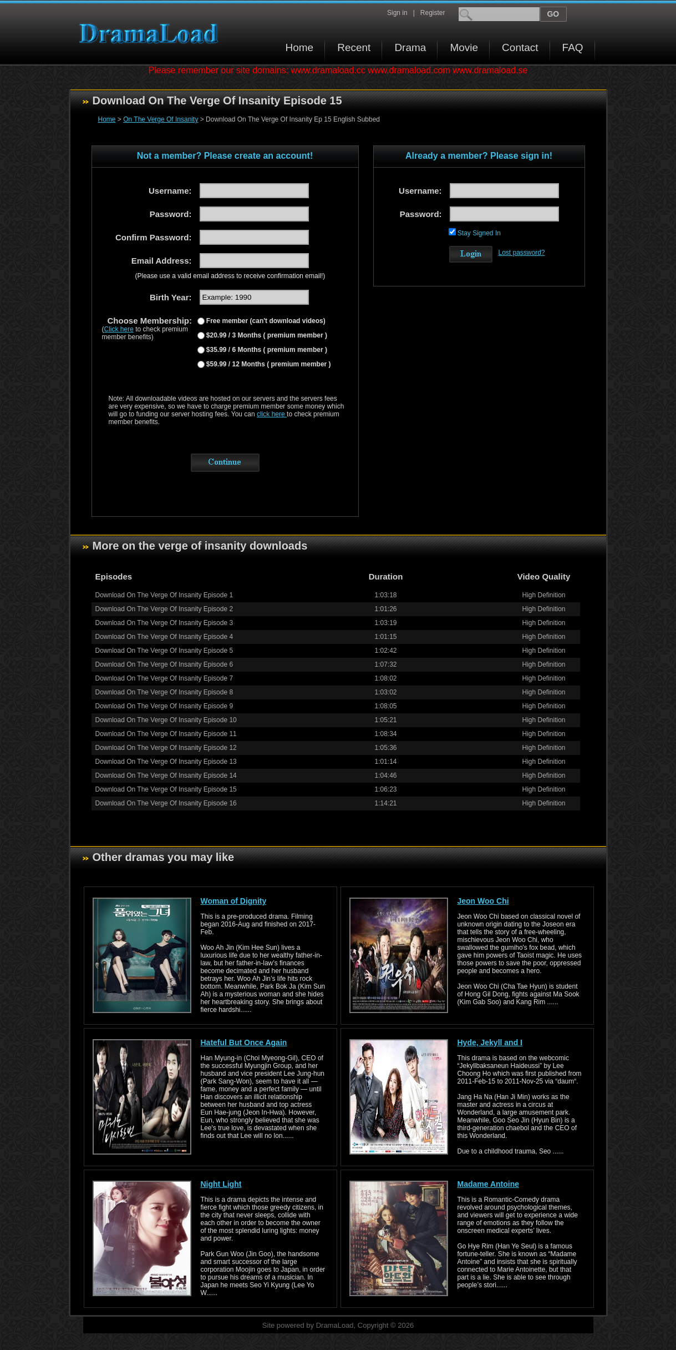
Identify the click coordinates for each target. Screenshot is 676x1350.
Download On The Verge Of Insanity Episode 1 (164, 595)
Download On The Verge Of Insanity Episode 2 (164, 609)
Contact (520, 47)
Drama (410, 47)
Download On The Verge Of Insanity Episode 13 (166, 761)
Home (300, 47)
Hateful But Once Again (244, 1042)
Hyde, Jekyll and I (490, 1042)
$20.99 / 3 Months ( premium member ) (266, 335)
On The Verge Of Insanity (160, 119)
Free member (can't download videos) (265, 321)
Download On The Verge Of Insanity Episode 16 (166, 803)
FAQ (572, 47)
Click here (119, 329)
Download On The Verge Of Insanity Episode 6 (164, 664)
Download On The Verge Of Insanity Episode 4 (164, 637)
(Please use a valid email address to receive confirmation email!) (230, 276)
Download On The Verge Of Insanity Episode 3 (164, 623)
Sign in (397, 13)
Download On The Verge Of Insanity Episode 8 (164, 692)
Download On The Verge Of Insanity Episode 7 (164, 678)
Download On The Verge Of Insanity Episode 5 (164, 650)
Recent (353, 47)
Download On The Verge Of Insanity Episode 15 (166, 789)
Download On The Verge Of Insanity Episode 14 (166, 775)
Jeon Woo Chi (483, 900)
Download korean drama (151, 33)
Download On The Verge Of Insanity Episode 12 (166, 748)
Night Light (221, 1184)
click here (272, 414)
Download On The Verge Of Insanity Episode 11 (166, 734)
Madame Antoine (489, 1184)
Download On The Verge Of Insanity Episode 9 (164, 706)
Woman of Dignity (234, 900)
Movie (464, 47)
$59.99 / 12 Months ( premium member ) (268, 364)
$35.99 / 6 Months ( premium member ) (266, 350)
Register (432, 13)
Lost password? (522, 252)
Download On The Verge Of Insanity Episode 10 (166, 720)
